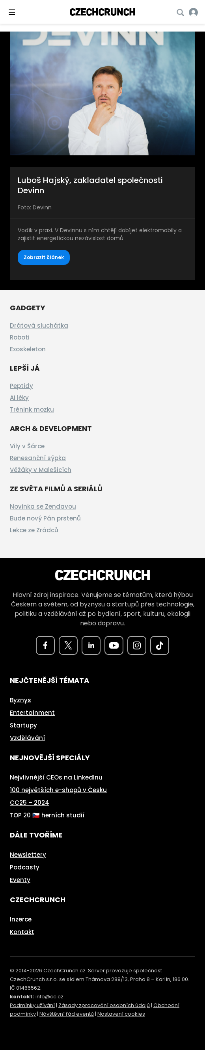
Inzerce (21, 919)
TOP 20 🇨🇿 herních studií (47, 815)
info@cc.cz (49, 996)
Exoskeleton (28, 349)
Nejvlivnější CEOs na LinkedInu (56, 777)
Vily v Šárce (27, 446)
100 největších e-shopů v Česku (58, 790)
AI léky (19, 398)
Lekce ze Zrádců (34, 530)
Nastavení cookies (121, 1014)
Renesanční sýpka (38, 458)
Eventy (20, 880)
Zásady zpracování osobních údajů (104, 1005)
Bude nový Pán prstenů (45, 518)
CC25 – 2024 (29, 802)
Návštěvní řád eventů (66, 1014)
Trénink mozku (32, 409)
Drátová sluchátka (39, 325)
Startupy (23, 725)
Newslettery (28, 854)
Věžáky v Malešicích (40, 470)
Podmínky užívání (32, 1005)
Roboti (20, 337)
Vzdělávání (27, 738)
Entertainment (32, 713)
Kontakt (22, 932)
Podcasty (24, 867)
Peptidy (21, 386)
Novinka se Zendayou (43, 506)
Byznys (20, 700)
